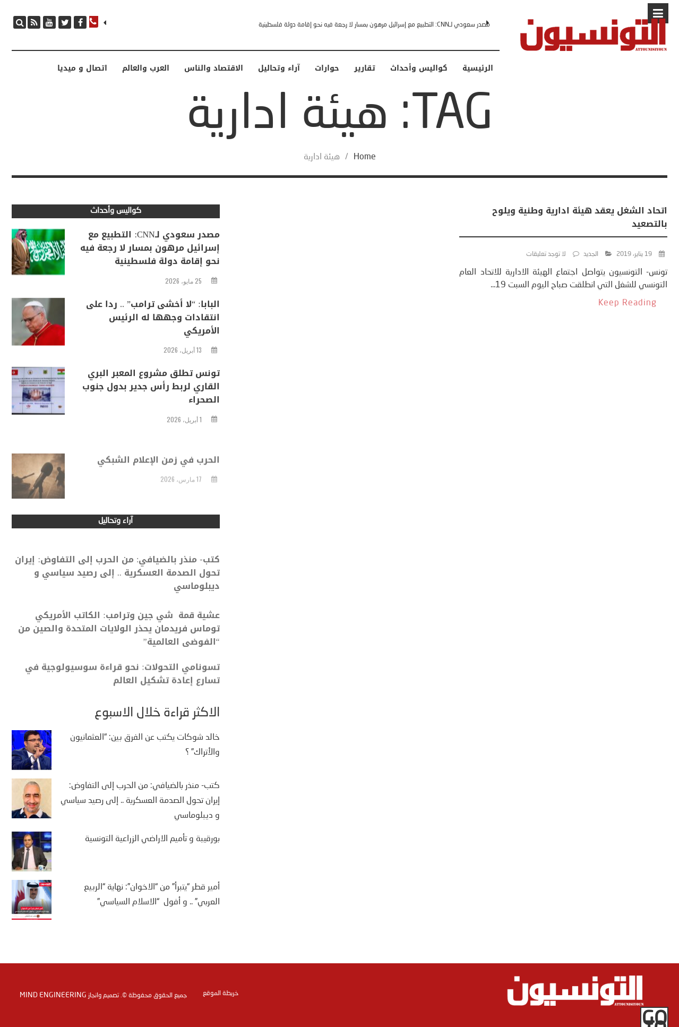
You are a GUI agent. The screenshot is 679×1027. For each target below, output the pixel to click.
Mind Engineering (53, 995)
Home (365, 157)
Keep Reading (627, 303)
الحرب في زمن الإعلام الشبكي (158, 472)
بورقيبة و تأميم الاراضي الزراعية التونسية (152, 839)
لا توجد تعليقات (546, 254)
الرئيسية (477, 68)
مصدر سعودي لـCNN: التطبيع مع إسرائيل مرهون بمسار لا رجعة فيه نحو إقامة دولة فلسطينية (374, 25)
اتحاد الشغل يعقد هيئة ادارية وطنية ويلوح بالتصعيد (579, 217)
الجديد (590, 254)
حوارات (327, 68)
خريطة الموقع (220, 993)
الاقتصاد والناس (213, 68)
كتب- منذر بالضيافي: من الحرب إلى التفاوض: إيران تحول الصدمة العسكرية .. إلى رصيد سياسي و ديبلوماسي (117, 583)
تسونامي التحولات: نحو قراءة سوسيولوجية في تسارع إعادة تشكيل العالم (122, 682)
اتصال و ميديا (82, 68)
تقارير (364, 68)
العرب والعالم (145, 68)
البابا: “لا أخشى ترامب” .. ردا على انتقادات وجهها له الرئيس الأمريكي (153, 319)
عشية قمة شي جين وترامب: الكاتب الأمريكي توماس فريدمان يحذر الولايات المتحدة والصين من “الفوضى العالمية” (119, 639)
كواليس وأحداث (419, 68)
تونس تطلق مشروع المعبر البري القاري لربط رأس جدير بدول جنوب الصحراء (151, 388)
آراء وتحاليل (279, 68)
